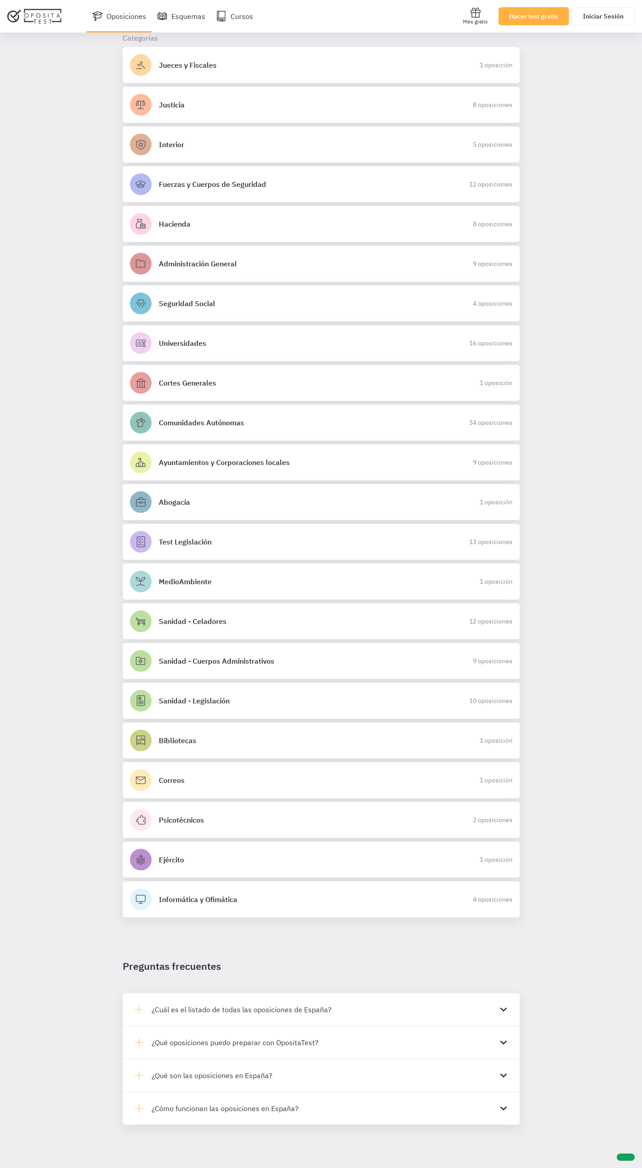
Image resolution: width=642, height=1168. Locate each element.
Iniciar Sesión (603, 16)
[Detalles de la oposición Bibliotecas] (321, 740)
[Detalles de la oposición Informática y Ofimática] (321, 899)
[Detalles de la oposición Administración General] (321, 264)
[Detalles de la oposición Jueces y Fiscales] (321, 65)
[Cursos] (235, 16)
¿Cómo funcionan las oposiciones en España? (225, 1108)
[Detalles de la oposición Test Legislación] (321, 542)
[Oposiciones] (119, 16)
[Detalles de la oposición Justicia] (321, 105)
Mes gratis (475, 16)
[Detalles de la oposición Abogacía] (321, 502)
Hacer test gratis (533, 16)
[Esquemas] (181, 16)
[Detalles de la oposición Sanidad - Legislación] (321, 701)
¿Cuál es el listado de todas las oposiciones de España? (242, 1009)
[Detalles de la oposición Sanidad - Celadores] (321, 621)
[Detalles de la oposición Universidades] (321, 343)
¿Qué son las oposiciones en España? (212, 1075)
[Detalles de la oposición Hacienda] (321, 224)
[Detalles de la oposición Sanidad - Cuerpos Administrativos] (321, 661)
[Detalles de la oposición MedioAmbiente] (321, 581)
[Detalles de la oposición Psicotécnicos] (321, 820)
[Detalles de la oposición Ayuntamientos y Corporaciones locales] (321, 462)
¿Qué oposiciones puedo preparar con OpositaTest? (235, 1042)
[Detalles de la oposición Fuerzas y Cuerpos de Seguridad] (321, 184)
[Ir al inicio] (34, 16)
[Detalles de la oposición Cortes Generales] (321, 383)
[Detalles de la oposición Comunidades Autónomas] (321, 423)
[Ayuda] (626, 1157)
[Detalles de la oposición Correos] (321, 780)
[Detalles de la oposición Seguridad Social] (321, 303)
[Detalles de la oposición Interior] (321, 144)
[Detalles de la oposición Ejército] (321, 860)
